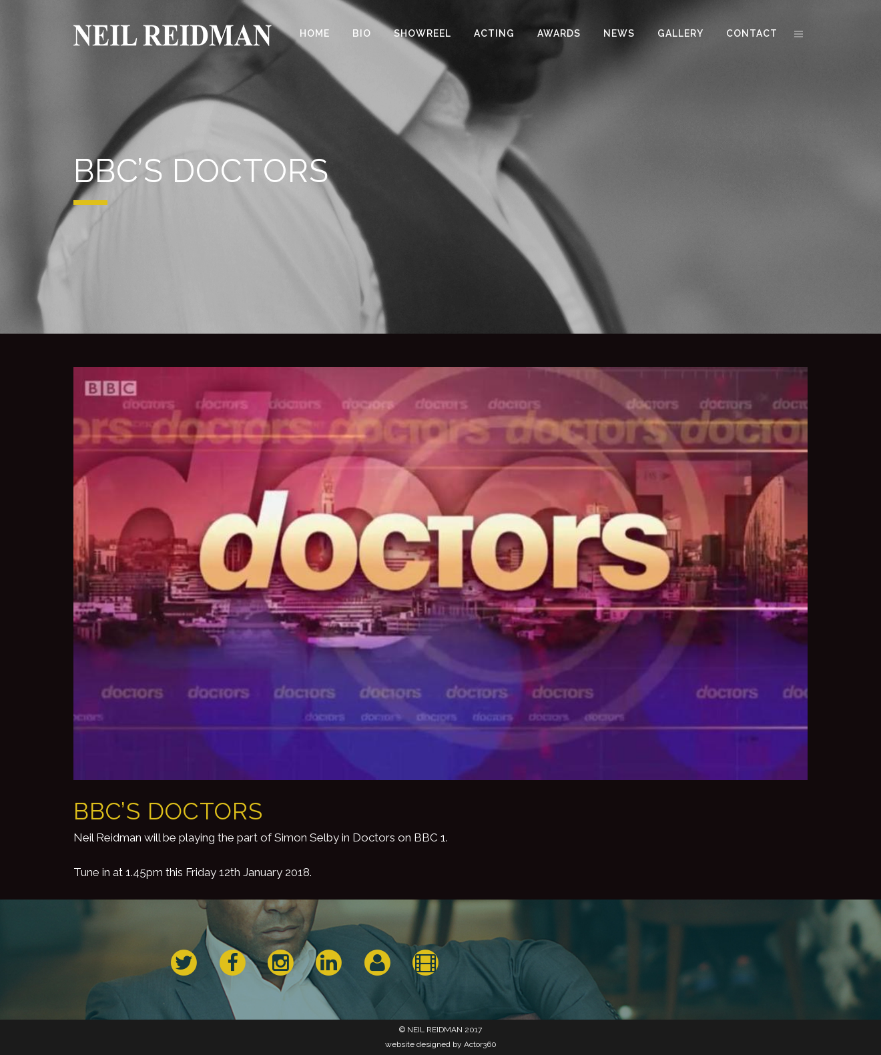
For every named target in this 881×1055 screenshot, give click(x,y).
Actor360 (480, 1044)
